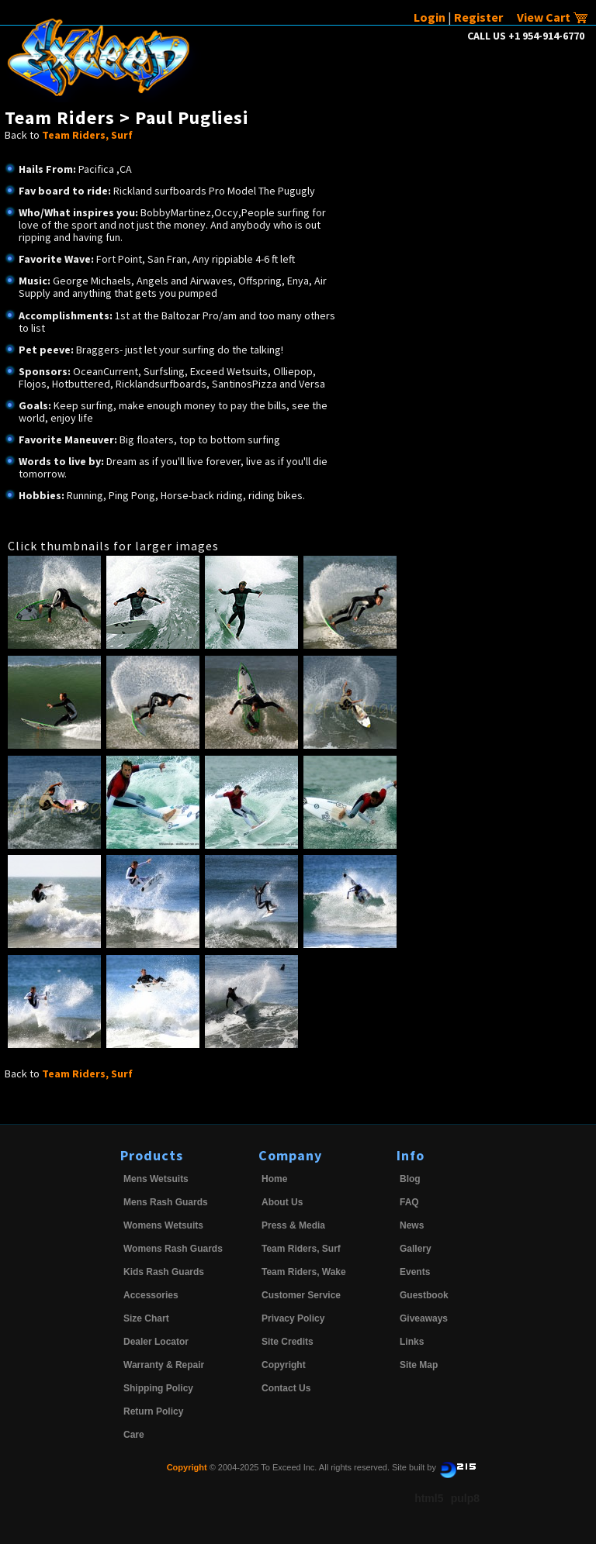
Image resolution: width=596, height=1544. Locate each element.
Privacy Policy (293, 1318)
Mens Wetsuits (156, 1179)
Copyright (284, 1365)
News (412, 1225)
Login (429, 17)
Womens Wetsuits (163, 1225)
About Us (282, 1202)
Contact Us (286, 1388)
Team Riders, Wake (304, 1272)
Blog (410, 1179)
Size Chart (146, 1318)
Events (415, 1272)
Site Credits (288, 1341)
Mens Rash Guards (165, 1202)
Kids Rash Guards (163, 1272)
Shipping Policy (158, 1388)
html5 (428, 1498)
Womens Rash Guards (173, 1248)
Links (412, 1341)
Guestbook (424, 1295)
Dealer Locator (156, 1341)
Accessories (150, 1295)
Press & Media (293, 1225)
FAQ (409, 1202)
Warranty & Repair (163, 1365)
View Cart (552, 17)
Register (478, 17)
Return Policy (153, 1411)
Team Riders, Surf (87, 135)
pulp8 (465, 1498)
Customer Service (301, 1295)
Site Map (419, 1365)
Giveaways (424, 1318)
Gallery (415, 1248)
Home (274, 1179)
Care (133, 1434)
